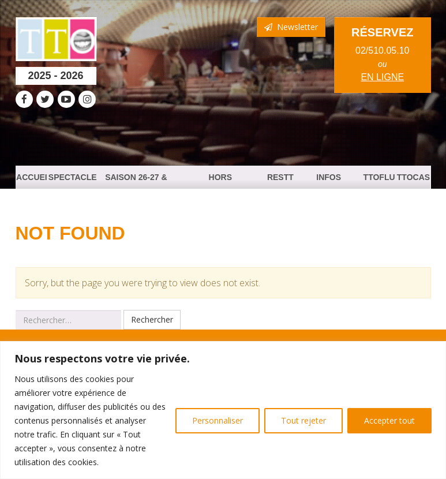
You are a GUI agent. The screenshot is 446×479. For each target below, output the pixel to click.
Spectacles (72, 181)
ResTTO (280, 181)
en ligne (382, 77)
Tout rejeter (303, 420)
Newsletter (291, 26)
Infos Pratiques (328, 181)
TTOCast (413, 181)
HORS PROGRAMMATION (220, 181)
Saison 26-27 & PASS (136, 181)
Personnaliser (217, 420)
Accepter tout (389, 420)
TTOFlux (379, 181)
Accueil (31, 181)
